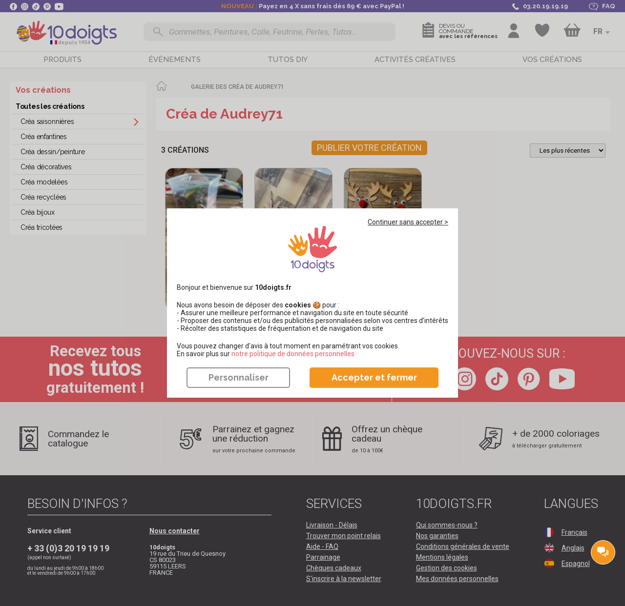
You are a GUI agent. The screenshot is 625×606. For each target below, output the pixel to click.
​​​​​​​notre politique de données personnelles (292, 354)
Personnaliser (238, 377)
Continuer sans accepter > (408, 222)
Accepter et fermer (374, 377)
